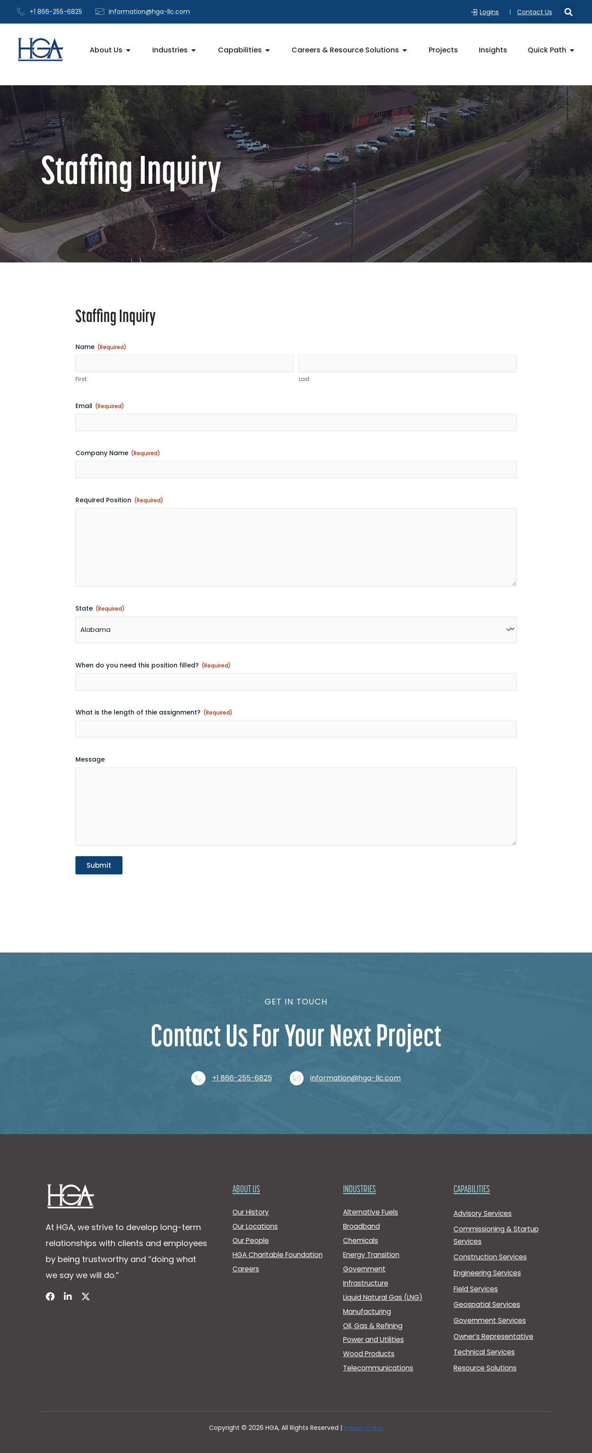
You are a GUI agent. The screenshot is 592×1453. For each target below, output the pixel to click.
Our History (252, 1192)
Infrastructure (367, 1272)
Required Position (119, 500)
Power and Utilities (375, 1336)
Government (365, 1256)
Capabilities (474, 1168)
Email (99, 405)
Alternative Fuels (372, 1192)
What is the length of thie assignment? (154, 719)
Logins (491, 12)
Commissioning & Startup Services (498, 1216)
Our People (252, 1224)
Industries (361, 1168)
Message (90, 766)
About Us (248, 1168)
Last (304, 380)
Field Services (477, 1274)
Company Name (117, 453)
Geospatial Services (488, 1291)
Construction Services (492, 1240)
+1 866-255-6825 (242, 1055)
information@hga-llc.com (359, 1055)
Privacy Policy (363, 1428)
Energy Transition (373, 1240)
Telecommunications (380, 1368)
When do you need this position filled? (153, 672)
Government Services (492, 1308)
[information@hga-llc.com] (299, 1055)
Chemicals (361, 1224)
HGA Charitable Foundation (260, 1244)
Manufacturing (368, 1304)
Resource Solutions (486, 1360)
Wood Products (370, 1352)
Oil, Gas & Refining (374, 1320)
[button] (568, 12)
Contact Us (534, 12)
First (81, 380)
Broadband (362, 1208)
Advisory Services (484, 1192)
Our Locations (256, 1208)
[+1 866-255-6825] (196, 1055)
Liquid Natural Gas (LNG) (385, 1288)
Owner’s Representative (496, 1326)
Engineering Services (489, 1257)
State (100, 615)
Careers (247, 1265)
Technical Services (486, 1343)
